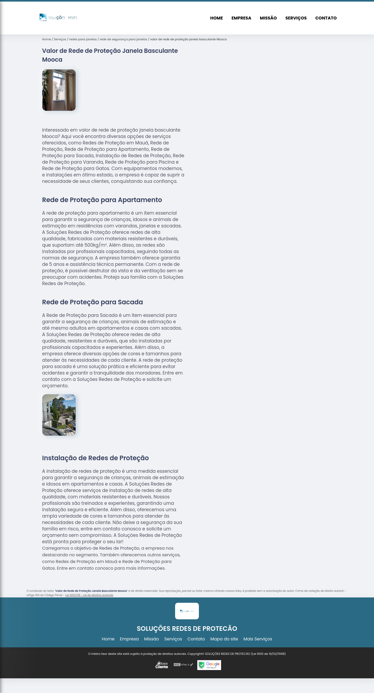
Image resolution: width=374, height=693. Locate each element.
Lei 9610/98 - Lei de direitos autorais (89, 595)
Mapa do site (224, 639)
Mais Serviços (258, 639)
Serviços (296, 18)
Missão (268, 18)
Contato (326, 18)
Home (216, 18)
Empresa (241, 18)
